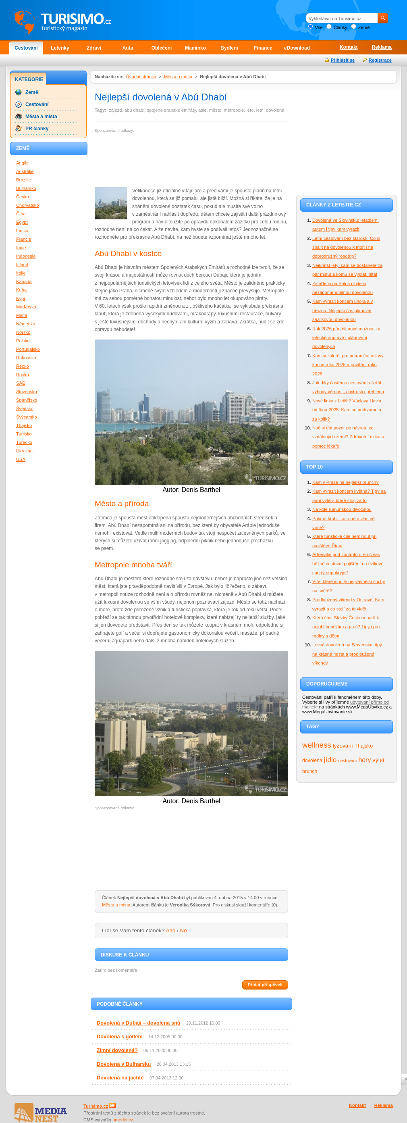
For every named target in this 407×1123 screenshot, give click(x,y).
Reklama (382, 47)
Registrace (380, 60)
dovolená (312, 760)
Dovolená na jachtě (120, 1078)
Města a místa (178, 76)
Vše (318, 27)
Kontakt (349, 47)
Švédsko (24, 408)
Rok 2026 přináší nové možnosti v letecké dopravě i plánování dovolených (346, 337)
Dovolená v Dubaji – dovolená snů (139, 1023)
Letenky (60, 48)
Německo (25, 323)
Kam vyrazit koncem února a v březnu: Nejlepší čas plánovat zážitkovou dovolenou (342, 310)
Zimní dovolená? (117, 1050)
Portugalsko (28, 349)
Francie (23, 239)
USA (20, 459)
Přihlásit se (343, 60)
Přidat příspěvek (264, 984)
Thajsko (364, 746)
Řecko (22, 366)
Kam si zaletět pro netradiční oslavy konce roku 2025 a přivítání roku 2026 (348, 364)
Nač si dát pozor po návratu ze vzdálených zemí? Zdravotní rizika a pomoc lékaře (348, 436)
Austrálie (25, 171)
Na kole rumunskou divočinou (342, 509)
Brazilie (23, 179)
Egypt (22, 222)
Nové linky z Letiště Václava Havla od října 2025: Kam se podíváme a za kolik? (346, 409)
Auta (128, 48)
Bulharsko (26, 188)
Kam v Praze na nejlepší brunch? (345, 482)
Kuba (21, 290)
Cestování (26, 48)
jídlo (330, 760)
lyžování (343, 746)
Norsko (23, 332)
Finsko (22, 230)
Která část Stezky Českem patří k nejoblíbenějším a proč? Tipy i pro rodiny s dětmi (346, 626)
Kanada (24, 281)
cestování (347, 760)
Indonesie (26, 256)
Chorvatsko (27, 205)
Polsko (23, 340)
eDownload (297, 48)
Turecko (24, 442)
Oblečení (162, 48)
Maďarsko (26, 306)
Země (364, 27)
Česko (22, 196)
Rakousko (26, 357)
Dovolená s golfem (120, 1036)
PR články (36, 128)
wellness (316, 745)
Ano (170, 930)
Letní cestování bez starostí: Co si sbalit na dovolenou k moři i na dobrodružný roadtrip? (346, 247)
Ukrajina (24, 450)
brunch (309, 771)
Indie (21, 247)
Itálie (21, 273)
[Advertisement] (128, 160)
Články (340, 27)
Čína (21, 213)
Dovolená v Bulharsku (124, 1064)
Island (22, 264)
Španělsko (26, 400)
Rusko (22, 374)
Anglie (22, 162)
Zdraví (94, 48)
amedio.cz (122, 1119)
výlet (378, 760)
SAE (20, 383)
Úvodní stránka (141, 76)
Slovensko (26, 391)
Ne (183, 930)
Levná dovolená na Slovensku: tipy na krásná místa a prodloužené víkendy (347, 653)
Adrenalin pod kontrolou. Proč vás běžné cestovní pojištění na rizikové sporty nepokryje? (348, 563)
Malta (21, 315)
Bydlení (229, 48)
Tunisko (24, 433)
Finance (263, 48)
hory (365, 759)
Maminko (195, 48)
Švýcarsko (26, 417)
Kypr (20, 298)
